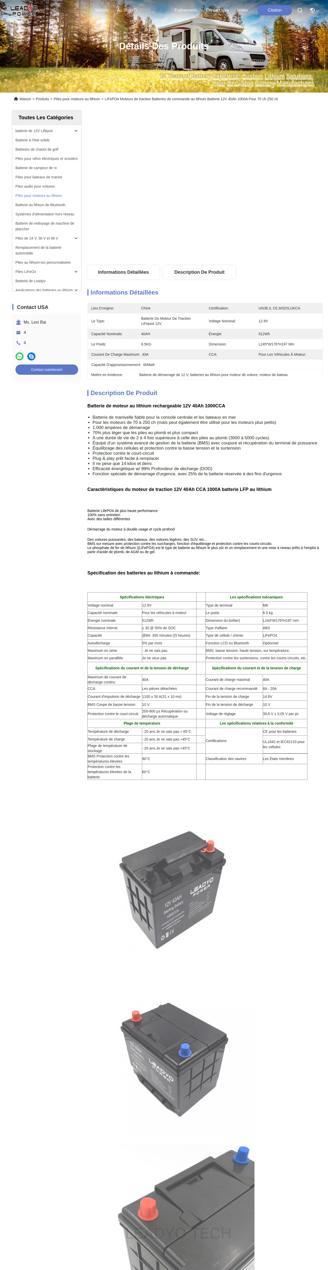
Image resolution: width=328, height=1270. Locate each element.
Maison (101, 10)
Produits (42, 99)
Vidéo (243, 10)
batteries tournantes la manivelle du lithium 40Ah (141, 1035)
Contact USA (24, 1139)
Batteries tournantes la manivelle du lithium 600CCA (186, 1024)
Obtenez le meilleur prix (252, 248)
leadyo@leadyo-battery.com (125, 1140)
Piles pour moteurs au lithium (77, 99)
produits (158, 10)
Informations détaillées (123, 272)
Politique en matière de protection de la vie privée (46, 1191)
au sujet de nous (129, 10)
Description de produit (199, 272)
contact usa (217, 10)
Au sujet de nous (28, 1102)
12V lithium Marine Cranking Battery (241, 1035)
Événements (186, 10)
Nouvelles (21, 1121)
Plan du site (98, 1191)
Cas (16, 1130)
